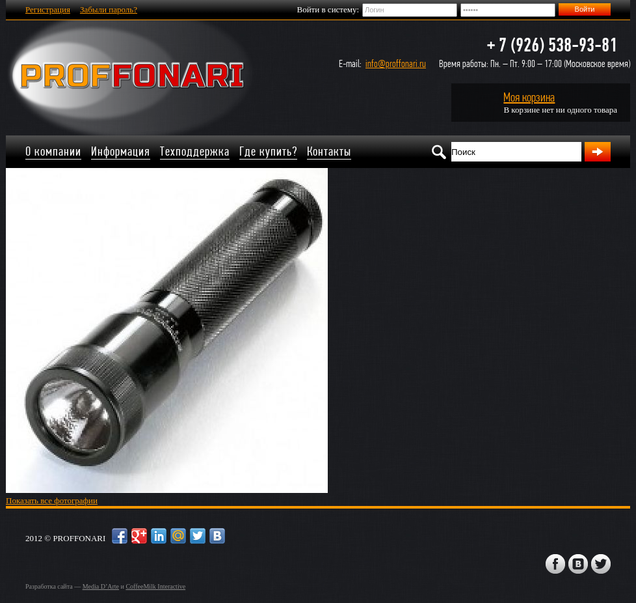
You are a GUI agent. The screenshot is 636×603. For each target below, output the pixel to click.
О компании (53, 151)
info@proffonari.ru (395, 63)
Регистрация (47, 9)
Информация (120, 151)
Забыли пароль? (108, 9)
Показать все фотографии (52, 500)
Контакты (329, 151)
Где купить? (268, 151)
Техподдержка (195, 151)
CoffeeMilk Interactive (155, 586)
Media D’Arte (101, 586)
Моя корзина (529, 97)
